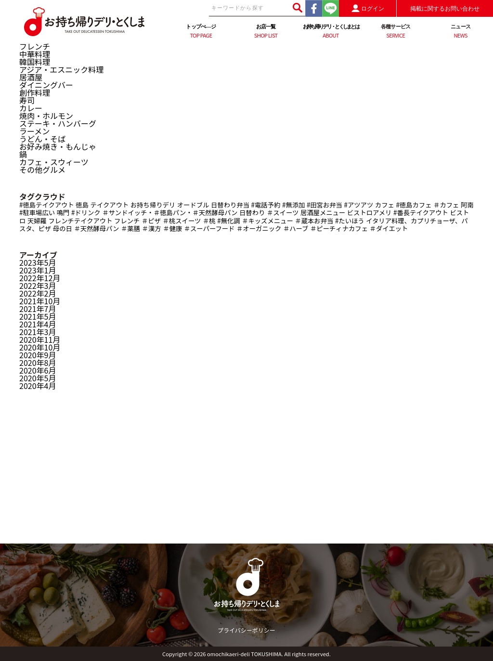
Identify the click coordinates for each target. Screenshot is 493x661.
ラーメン (34, 131)
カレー (30, 108)
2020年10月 (39, 347)
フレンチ (34, 46)
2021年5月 (37, 316)
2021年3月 (37, 331)
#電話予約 (266, 204)
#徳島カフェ (413, 204)
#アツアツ (359, 204)
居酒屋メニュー (322, 212)
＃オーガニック (258, 228)
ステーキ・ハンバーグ (57, 123)
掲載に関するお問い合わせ (445, 8)
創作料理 (34, 92)
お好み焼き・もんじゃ (57, 146)
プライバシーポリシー (246, 630)
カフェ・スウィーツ (54, 162)
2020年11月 (39, 339)
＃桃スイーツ (182, 220)
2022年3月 (37, 285)
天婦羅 (37, 220)
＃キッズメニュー (267, 220)
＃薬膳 (130, 228)
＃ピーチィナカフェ (339, 228)
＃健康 (172, 228)
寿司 (27, 100)
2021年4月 (37, 324)
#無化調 (228, 220)
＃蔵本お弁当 (314, 220)
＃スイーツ (282, 212)
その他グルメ (42, 169)
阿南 (467, 204)
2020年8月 (37, 362)
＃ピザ (151, 220)
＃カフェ (446, 204)
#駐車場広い (37, 212)
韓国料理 (34, 61)
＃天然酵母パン (96, 228)
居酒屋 (30, 77)
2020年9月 (37, 355)
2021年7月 (37, 308)
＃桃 (209, 220)
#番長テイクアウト (420, 212)
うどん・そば (42, 138)
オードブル (193, 204)
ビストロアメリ (369, 212)
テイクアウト (110, 204)
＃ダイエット (389, 228)
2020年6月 (37, 370)
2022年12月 (39, 278)
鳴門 (63, 212)
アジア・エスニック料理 (61, 69)
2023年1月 (37, 270)
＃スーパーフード (209, 228)
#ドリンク (86, 212)
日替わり (252, 212)
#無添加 (293, 204)
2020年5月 (37, 378)
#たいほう (349, 220)
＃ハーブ (296, 228)
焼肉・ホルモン (46, 115)
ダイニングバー (46, 85)
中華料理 (34, 54)
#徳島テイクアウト (46, 204)
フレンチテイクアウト (81, 220)
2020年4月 (37, 385)
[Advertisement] (246, 476)
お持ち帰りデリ (152, 204)
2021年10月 (39, 301)
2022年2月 (37, 293)
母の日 (62, 228)
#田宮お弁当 (324, 204)
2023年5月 (37, 262)
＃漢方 (151, 228)
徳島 (82, 204)
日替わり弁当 (230, 204)
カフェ (384, 204)
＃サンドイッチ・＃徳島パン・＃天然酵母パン (169, 212)
